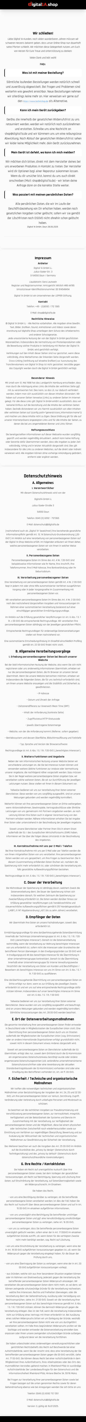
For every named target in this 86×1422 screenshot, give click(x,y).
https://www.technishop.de (35, 101)
